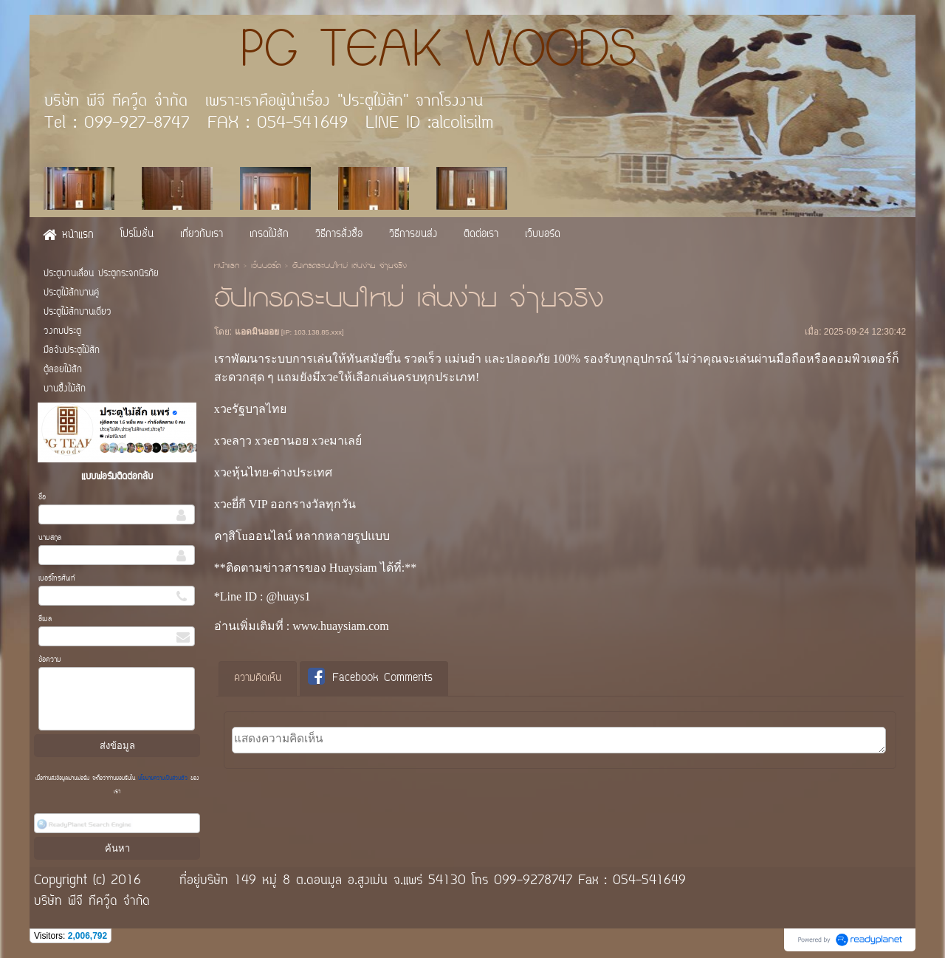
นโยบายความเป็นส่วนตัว (162, 778)
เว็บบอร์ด (266, 267)
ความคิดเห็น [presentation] (257, 678)
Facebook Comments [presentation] (370, 677)
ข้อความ (49, 660)
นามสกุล (49, 538)
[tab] (258, 679)
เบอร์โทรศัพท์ (56, 578)
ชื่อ (42, 497)
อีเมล (45, 619)
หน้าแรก (226, 267)
